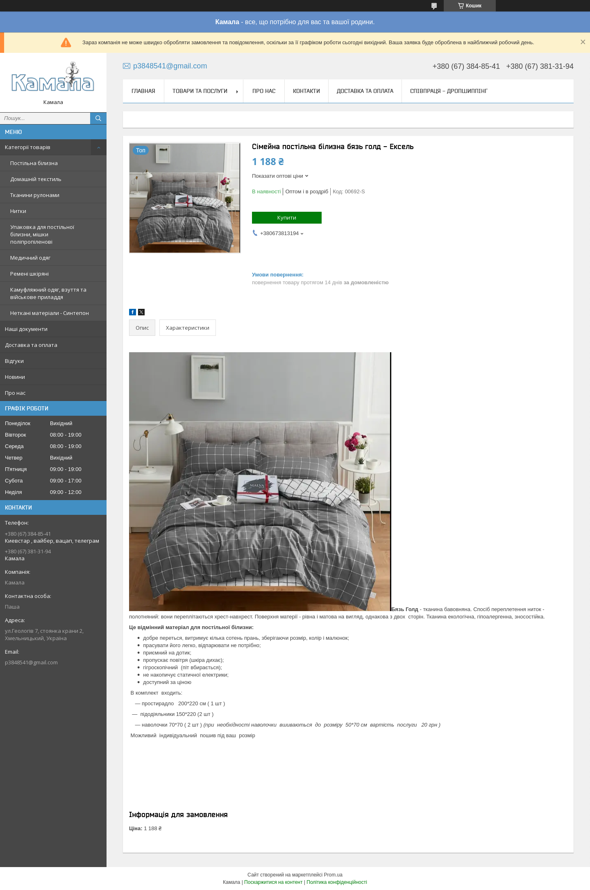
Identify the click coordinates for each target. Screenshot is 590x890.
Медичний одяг (30, 257)
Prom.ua (333, 875)
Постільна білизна (34, 163)
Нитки (18, 211)
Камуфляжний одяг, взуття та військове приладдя (48, 293)
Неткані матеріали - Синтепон (49, 313)
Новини (15, 376)
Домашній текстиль (35, 179)
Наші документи (26, 329)
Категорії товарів (27, 147)
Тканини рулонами (34, 195)
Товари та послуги (199, 91)
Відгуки (14, 361)
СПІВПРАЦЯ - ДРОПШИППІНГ (449, 91)
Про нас (15, 392)
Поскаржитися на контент (273, 882)
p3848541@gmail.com (31, 662)
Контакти (306, 91)
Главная (143, 91)
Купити (286, 217)
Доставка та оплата (31, 345)
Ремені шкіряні (29, 273)
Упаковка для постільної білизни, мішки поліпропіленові (42, 234)
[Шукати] (98, 118)
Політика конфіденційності (336, 882)
